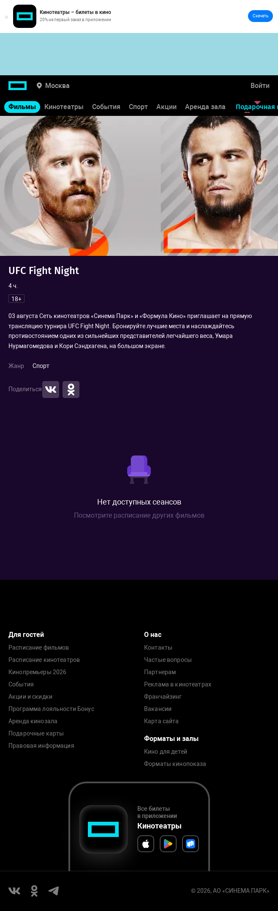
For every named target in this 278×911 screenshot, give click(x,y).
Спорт (138, 107)
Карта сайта (161, 721)
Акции (166, 107)
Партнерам (160, 672)
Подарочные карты (36, 733)
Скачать (260, 16)
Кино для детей (165, 752)
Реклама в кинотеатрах (177, 684)
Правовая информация (41, 746)
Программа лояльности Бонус (51, 709)
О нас (152, 635)
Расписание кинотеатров (44, 660)
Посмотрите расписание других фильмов (139, 515)
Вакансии (158, 709)
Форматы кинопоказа (175, 764)
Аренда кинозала (32, 721)
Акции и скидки (30, 697)
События (106, 107)
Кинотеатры (64, 107)
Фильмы (22, 107)
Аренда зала (205, 107)
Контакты (158, 648)
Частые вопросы (168, 660)
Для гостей (26, 635)
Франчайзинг (163, 697)
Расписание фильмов (38, 648)
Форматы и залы (171, 739)
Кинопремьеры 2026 (37, 672)
